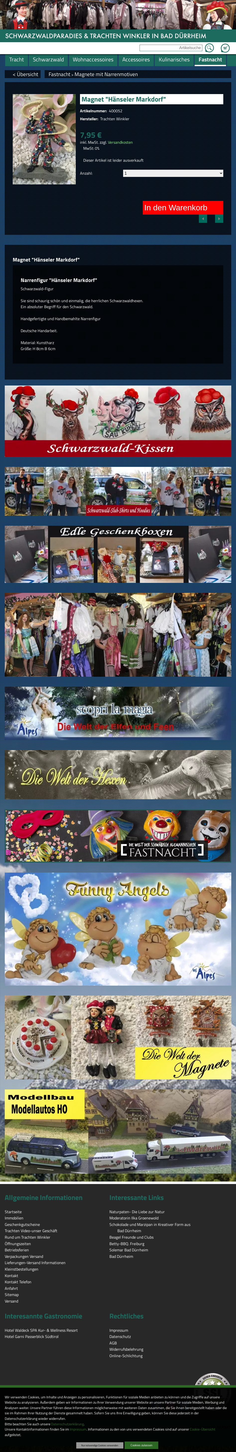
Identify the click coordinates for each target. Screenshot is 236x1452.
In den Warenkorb (175, 207)
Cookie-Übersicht (202, 1429)
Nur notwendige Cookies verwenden (99, 1445)
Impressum (78, 1429)
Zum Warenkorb (225, 45)
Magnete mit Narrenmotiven (106, 74)
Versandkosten (120, 142)
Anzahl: (86, 173)
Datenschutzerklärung (67, 1424)
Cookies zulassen (141, 1445)
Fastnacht (59, 74)
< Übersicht (25, 74)
